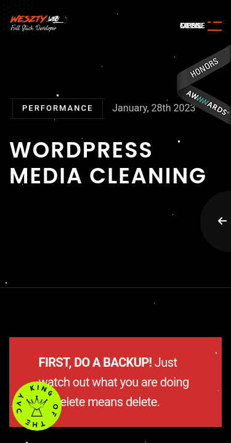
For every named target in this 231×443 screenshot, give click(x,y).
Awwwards (203, 84)
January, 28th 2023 (153, 108)
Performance (57, 108)
